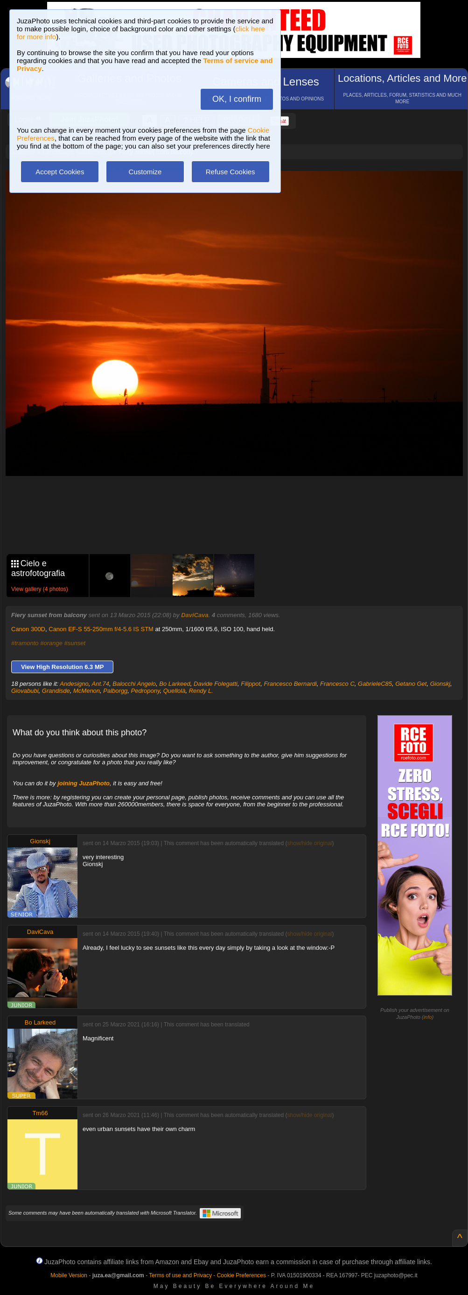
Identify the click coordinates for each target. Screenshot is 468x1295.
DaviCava (195, 615)
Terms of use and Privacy (180, 1275)
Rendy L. (201, 690)
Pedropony (145, 690)
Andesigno (74, 683)
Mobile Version (68, 1275)
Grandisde (56, 690)
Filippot (250, 683)
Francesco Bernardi (290, 683)
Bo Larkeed (174, 683)
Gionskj (440, 683)
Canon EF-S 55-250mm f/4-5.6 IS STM (101, 629)
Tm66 (40, 1113)
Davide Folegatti (215, 683)
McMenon (86, 690)
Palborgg (115, 690)
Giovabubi (25, 690)
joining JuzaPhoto (83, 783)
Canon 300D (28, 629)
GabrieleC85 (375, 683)
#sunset (75, 643)
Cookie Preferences (241, 1275)
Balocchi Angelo (134, 683)
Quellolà (174, 690)
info (428, 1017)
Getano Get (410, 683)
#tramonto (25, 643)
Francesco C (337, 683)
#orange (51, 643)
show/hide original (309, 843)
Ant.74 (101, 683)
